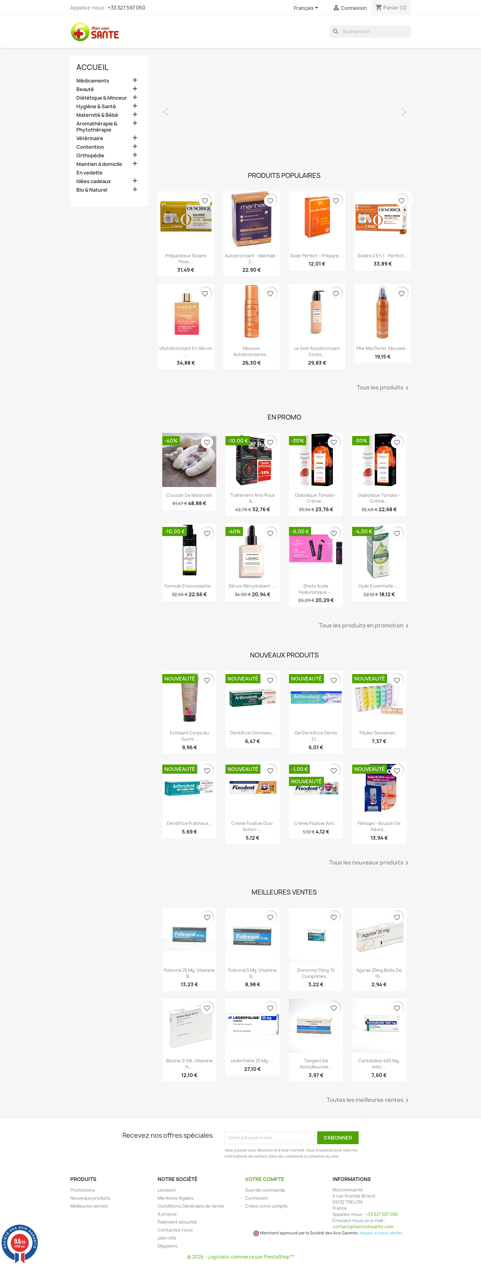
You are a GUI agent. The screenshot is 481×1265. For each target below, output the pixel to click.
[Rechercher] (370, 31)
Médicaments (92, 81)
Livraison (167, 1190)
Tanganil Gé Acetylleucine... (316, 1064)
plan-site (167, 1238)
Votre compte (264, 1179)
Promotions (82, 1190)
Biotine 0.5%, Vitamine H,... (189, 1064)
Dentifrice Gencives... (252, 733)
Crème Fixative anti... (316, 823)
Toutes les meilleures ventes (369, 1100)
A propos (167, 1214)
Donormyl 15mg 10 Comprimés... (316, 973)
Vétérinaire (89, 138)
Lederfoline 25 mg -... (252, 1061)
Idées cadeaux (93, 181)
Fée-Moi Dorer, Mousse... (382, 348)
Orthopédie (90, 155)
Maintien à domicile (99, 164)
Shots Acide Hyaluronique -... (315, 589)
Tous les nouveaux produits (370, 863)
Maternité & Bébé (97, 115)
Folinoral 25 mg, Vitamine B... (189, 973)
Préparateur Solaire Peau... (185, 259)
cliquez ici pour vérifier (381, 1233)
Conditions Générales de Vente (191, 1206)
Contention (90, 147)
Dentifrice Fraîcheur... (189, 823)
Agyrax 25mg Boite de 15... (379, 973)
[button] (177, 108)
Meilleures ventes (89, 1206)
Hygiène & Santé (96, 106)
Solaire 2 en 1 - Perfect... (382, 256)
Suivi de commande (265, 1190)
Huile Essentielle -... (379, 586)
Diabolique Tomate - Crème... (316, 498)
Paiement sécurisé (177, 1222)
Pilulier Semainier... (379, 733)
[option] (284, 108)
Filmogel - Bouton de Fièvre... (379, 826)
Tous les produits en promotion (365, 626)
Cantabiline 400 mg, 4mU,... (379, 1064)
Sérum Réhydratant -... (252, 586)
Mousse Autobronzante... (251, 351)
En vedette (89, 173)
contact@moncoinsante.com (363, 1226)
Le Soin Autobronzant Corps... (317, 351)
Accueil (92, 67)
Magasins (168, 1246)
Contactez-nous (175, 1230)
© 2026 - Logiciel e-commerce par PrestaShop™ (240, 1257)
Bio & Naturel (91, 190)
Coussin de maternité (189, 495)
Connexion (256, 1198)
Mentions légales (176, 1198)
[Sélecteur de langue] (307, 8)
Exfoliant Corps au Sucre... (189, 736)
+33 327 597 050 (126, 7)
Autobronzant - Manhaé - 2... (251, 259)
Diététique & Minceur (101, 98)
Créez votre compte (266, 1206)
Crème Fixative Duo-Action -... (252, 826)
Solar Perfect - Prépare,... (317, 256)
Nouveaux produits (90, 1198)
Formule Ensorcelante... (189, 586)
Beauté (85, 89)
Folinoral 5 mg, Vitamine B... (252, 973)
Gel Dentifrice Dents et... (315, 736)
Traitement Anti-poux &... (252, 498)
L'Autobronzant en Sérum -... (186, 351)
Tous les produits (384, 388)
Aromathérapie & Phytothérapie (96, 127)
